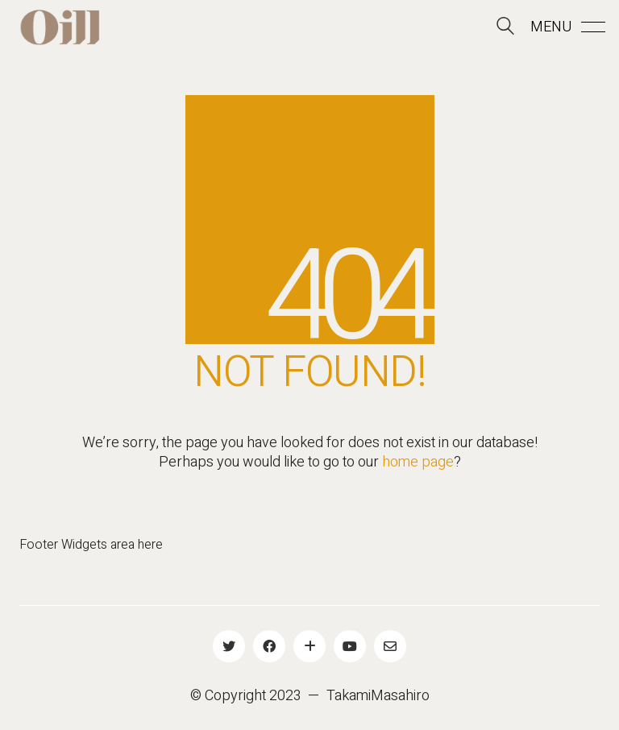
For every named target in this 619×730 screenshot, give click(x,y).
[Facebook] (269, 646)
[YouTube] (350, 646)
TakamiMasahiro (378, 696)
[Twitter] (229, 646)
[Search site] (505, 28)
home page (418, 462)
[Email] (390, 646)
